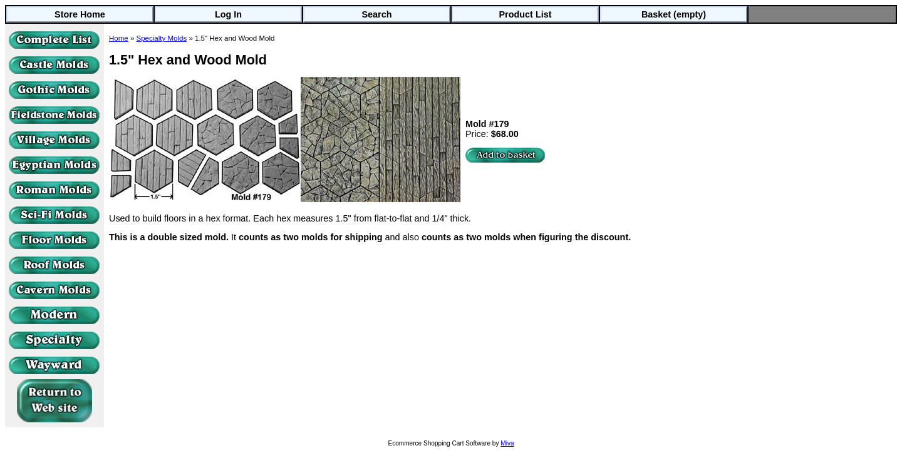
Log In (228, 14)
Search (377, 14)
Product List (525, 14)
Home (118, 38)
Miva (507, 443)
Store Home (79, 14)
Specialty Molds (162, 38)
